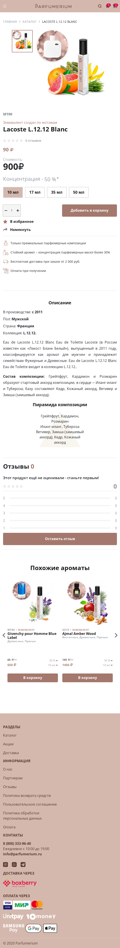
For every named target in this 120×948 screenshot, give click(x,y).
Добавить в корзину (89, 210)
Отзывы (9, 786)
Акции (8, 744)
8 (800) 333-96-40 (17, 843)
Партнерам (13, 778)
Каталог (10, 735)
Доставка (11, 752)
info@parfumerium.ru (22, 854)
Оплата (9, 827)
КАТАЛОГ (29, 21)
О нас (8, 769)
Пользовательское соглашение (30, 804)
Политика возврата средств (27, 795)
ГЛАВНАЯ (10, 21)
